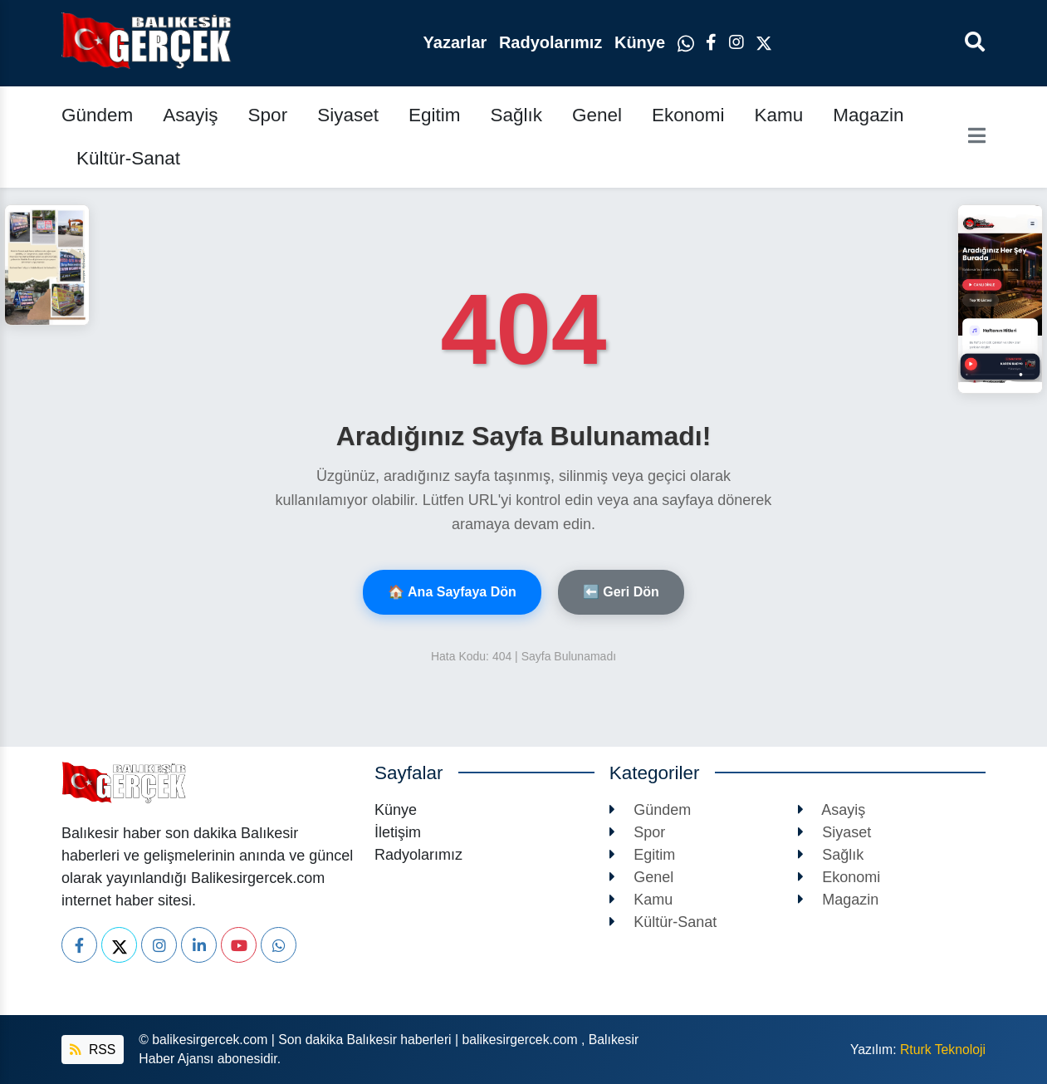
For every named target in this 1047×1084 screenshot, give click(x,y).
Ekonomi (688, 115)
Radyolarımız (553, 42)
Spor (268, 115)
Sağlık (516, 115)
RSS (92, 1049)
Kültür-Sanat (128, 158)
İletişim (397, 832)
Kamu (779, 115)
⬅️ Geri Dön (621, 592)
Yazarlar (457, 42)
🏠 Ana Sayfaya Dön (452, 592)
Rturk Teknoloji (943, 1049)
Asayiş (190, 115)
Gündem (97, 115)
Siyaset (348, 115)
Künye (642, 42)
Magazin (868, 115)
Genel (597, 115)
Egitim (435, 115)
